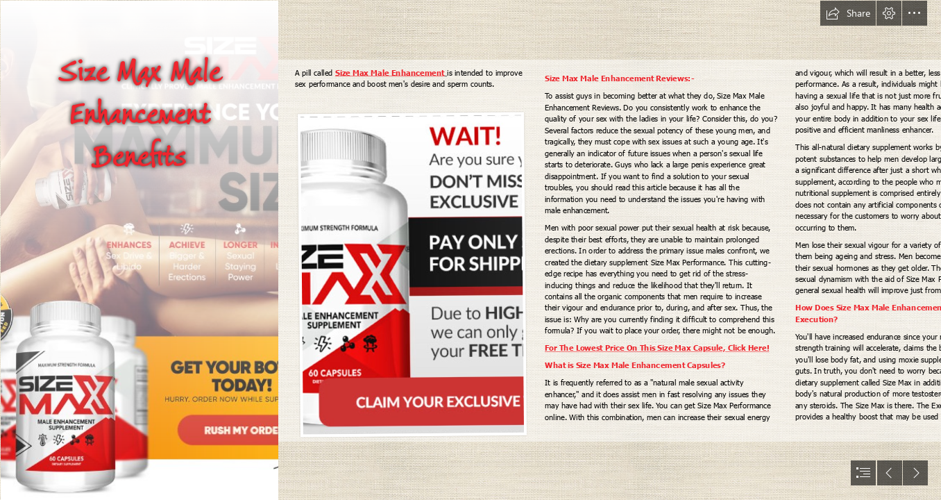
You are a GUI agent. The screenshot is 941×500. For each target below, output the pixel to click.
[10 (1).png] (139, 250)
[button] (848, 13)
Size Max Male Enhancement (389, 73)
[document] (470, 250)
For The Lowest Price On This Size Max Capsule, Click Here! (657, 348)
